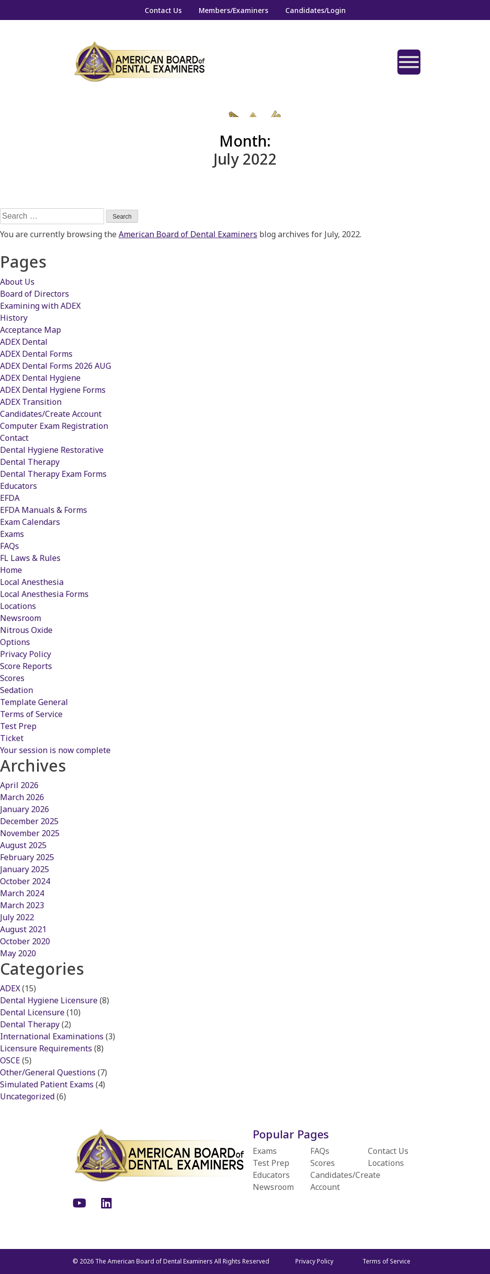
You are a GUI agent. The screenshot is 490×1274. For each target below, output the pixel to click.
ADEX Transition (31, 401)
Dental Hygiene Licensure (49, 1000)
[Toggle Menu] (409, 62)
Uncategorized (27, 1096)
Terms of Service (31, 714)
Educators (18, 485)
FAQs (9, 545)
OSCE (10, 1060)
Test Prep (18, 726)
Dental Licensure (32, 1012)
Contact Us (163, 10)
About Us (17, 281)
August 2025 (23, 845)
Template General (34, 702)
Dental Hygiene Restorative (52, 449)
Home (11, 569)
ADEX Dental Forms (36, 353)
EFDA (10, 497)
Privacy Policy (25, 654)
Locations (18, 605)
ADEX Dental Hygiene (40, 377)
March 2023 (22, 905)
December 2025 (29, 821)
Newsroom (20, 617)
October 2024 (25, 881)
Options (15, 642)
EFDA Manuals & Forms (43, 509)
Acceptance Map (30, 329)
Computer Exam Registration (54, 425)
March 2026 (22, 797)
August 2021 (23, 929)
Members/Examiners (233, 10)
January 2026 (24, 809)
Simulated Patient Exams (47, 1084)
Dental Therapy (30, 461)
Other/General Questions (48, 1072)
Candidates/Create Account (51, 413)
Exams (12, 533)
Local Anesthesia (32, 581)
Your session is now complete (55, 750)
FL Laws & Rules (30, 557)
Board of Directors (34, 293)
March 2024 (22, 893)
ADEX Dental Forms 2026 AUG (55, 365)
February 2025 (27, 857)
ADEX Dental (24, 341)
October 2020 (25, 941)
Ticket (12, 738)
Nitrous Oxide (26, 629)
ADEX (10, 988)
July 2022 (17, 917)
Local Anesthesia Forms (44, 593)
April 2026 (19, 785)
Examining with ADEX (40, 305)
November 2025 (30, 833)
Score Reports (26, 666)
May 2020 (18, 953)
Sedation (16, 690)
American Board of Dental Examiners (188, 234)
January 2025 (24, 869)
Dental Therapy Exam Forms (53, 473)
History (14, 317)
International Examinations (52, 1036)
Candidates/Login (315, 10)
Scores (12, 678)
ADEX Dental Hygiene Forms (53, 389)
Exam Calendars (30, 521)
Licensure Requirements (46, 1048)
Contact (14, 437)
